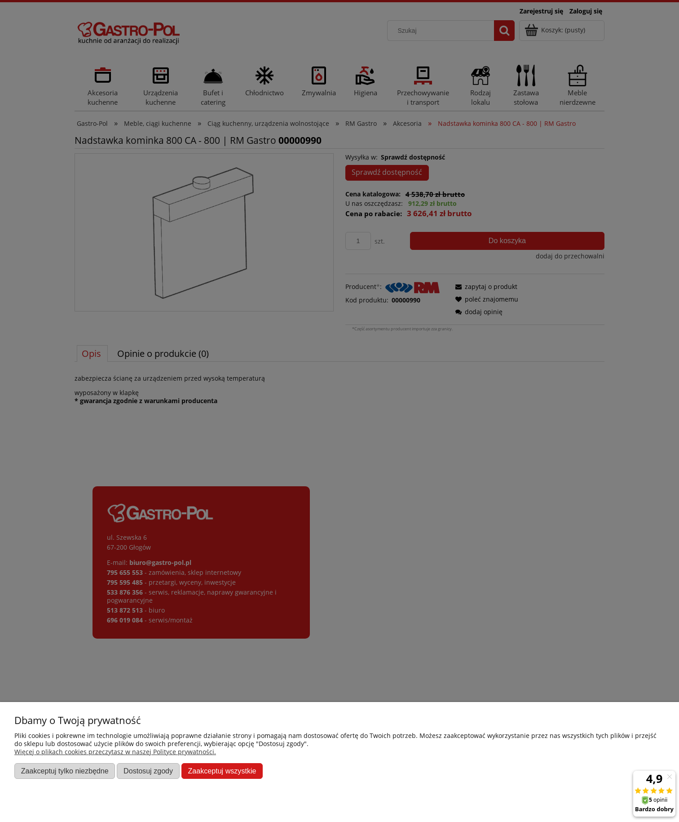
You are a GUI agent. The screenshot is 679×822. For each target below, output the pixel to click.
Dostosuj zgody (148, 771)
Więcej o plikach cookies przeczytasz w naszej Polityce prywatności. (115, 751)
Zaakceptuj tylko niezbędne (65, 771)
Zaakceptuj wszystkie (222, 771)
